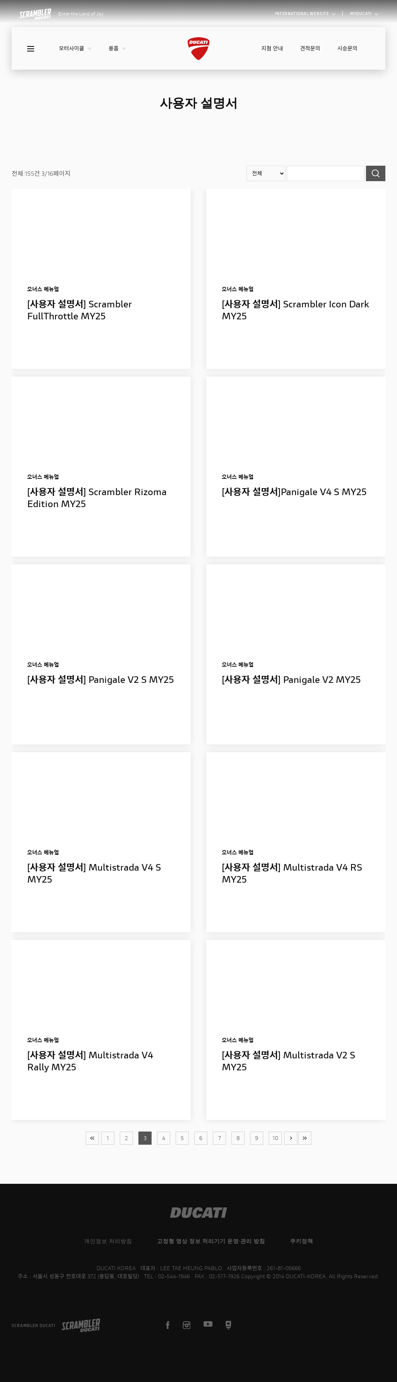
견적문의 (310, 48)
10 (275, 1138)
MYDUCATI (364, 13)
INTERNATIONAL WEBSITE (305, 13)
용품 (117, 48)
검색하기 (375, 173)
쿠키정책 (301, 1241)
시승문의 (347, 48)
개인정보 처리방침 (108, 1241)
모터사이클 (75, 48)
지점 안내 (272, 48)
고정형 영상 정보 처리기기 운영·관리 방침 (211, 1241)
